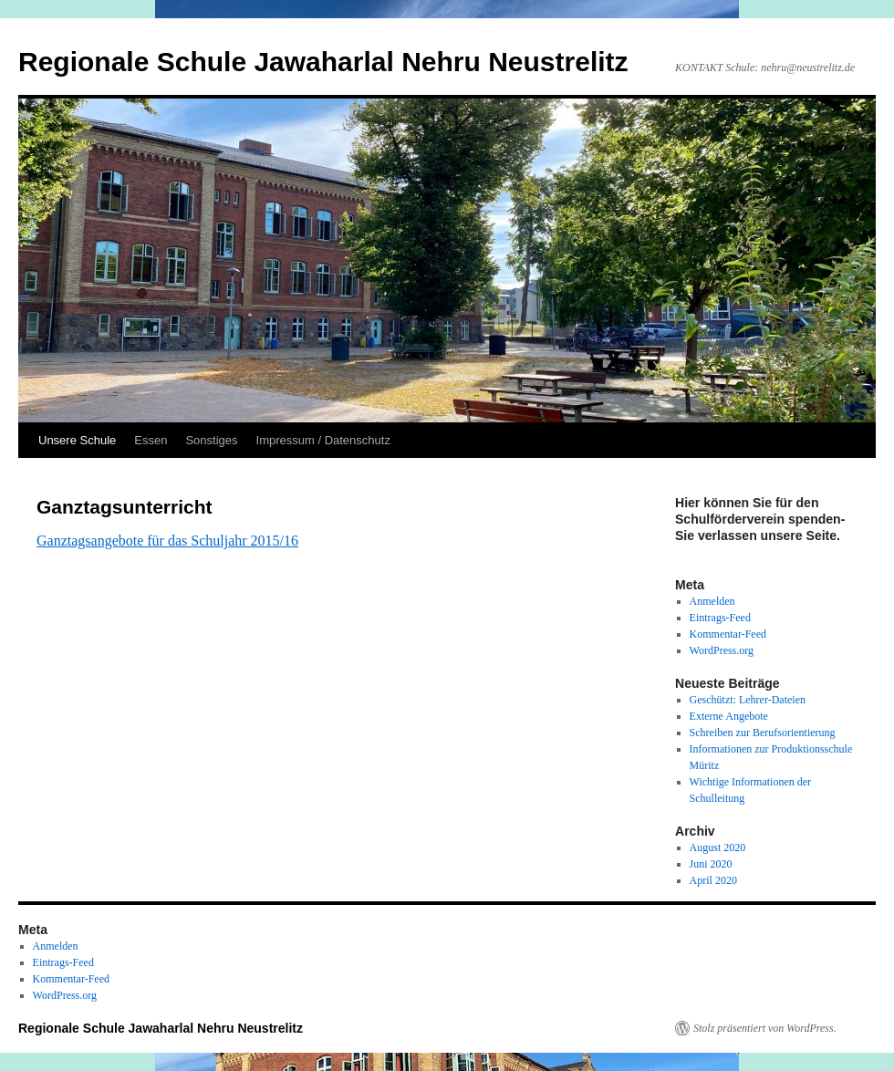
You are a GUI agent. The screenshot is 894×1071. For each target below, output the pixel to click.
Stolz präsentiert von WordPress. (765, 1028)
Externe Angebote (729, 716)
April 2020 (713, 880)
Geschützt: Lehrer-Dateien (748, 699)
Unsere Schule (77, 440)
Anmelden (712, 601)
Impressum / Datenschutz (323, 440)
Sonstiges (211, 440)
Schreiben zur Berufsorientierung (763, 732)
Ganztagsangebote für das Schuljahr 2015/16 (167, 540)
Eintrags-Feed (720, 617)
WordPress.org (722, 650)
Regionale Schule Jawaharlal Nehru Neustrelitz (323, 62)
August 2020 (718, 847)
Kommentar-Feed (728, 634)
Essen (150, 440)
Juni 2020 (711, 864)
